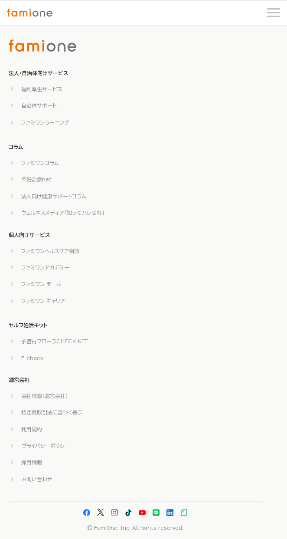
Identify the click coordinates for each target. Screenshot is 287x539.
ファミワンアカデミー (45, 267)
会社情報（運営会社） (44, 395)
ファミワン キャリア (43, 300)
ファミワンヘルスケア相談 (50, 250)
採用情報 (31, 462)
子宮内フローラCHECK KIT (54, 341)
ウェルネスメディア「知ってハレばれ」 (62, 212)
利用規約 (31, 429)
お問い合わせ (36, 479)
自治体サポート (38, 105)
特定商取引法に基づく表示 (52, 412)
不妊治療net (36, 179)
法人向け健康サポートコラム (53, 196)
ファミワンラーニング (45, 122)
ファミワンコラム (40, 162)
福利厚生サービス (41, 89)
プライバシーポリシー (45, 445)
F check (32, 358)
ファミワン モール (41, 283)
